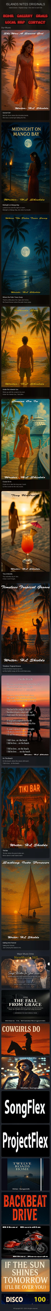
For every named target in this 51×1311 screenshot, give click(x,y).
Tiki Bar (5, 851)
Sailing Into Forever (9, 943)
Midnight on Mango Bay (11, 205)
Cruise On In (7, 482)
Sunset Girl (6, 113)
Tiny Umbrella (7, 574)
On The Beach (8, 758)
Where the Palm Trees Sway (13, 297)
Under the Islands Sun (10, 389)
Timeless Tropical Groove (12, 666)
